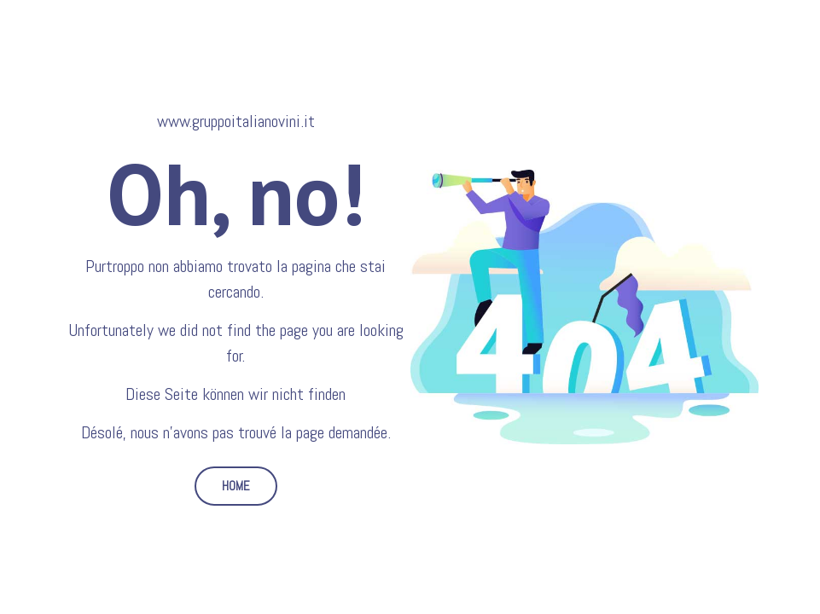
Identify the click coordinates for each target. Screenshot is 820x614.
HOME (236, 486)
